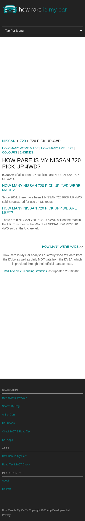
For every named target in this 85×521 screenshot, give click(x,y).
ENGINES (26, 152)
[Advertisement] (42, 86)
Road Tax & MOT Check (16, 464)
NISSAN (9, 141)
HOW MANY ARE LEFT (57, 148)
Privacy (6, 515)
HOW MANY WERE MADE (20, 148)
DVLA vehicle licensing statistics (25, 271)
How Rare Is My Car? (14, 397)
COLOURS (9, 152)
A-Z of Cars (8, 414)
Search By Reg (11, 406)
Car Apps (7, 440)
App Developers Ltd (58, 510)
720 (23, 141)
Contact (6, 489)
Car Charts (8, 423)
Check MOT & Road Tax (16, 431)
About (5, 480)
